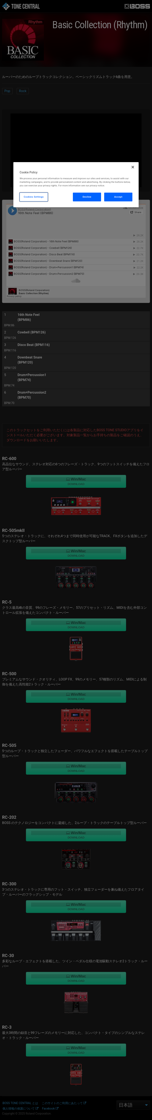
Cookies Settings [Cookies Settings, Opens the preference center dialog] (34, 196)
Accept (118, 196)
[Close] (132, 167)
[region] (76, 184)
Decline (87, 196)
